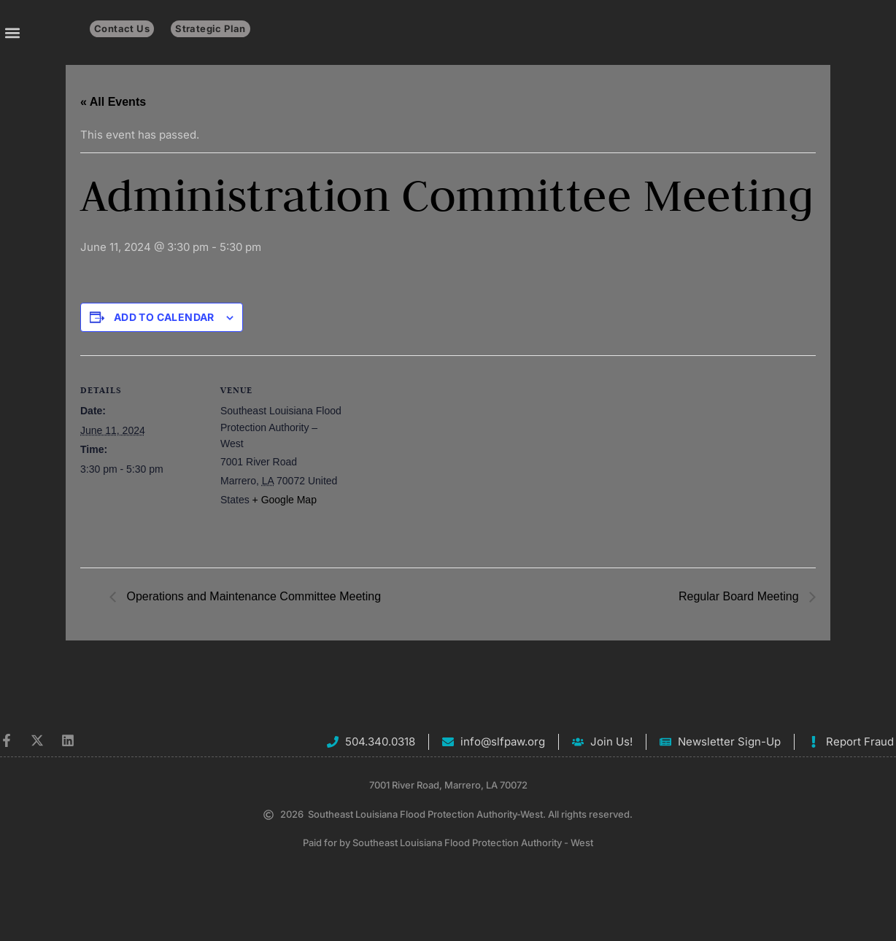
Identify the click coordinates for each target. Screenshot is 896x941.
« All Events (113, 102)
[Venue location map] (437, 456)
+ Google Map (284, 500)
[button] (12, 32)
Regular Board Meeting (740, 596)
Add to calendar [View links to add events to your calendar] (164, 317)
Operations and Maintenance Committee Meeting (252, 596)
